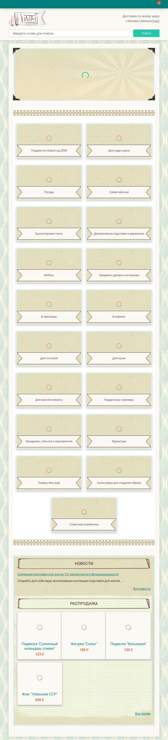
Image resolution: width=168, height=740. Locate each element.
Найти (146, 33)
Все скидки (142, 713)
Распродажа (84, 603)
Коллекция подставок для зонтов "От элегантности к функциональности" (68, 574)
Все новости (141, 589)
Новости (84, 563)
